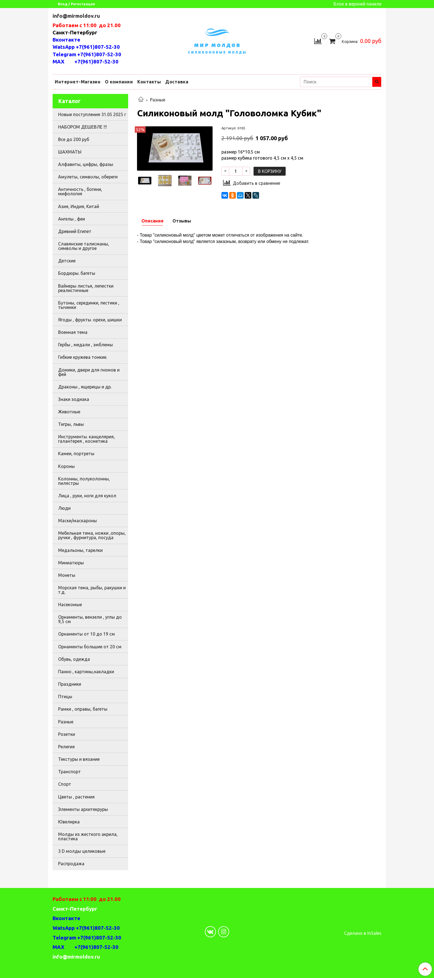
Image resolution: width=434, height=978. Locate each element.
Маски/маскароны (77, 520)
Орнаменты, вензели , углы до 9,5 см (90, 619)
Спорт (64, 784)
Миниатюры (71, 562)
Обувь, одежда (74, 659)
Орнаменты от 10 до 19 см (86, 633)
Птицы (65, 696)
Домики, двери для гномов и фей (89, 372)
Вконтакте (66, 40)
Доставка (176, 81)
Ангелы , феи (71, 218)
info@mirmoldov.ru (77, 16)
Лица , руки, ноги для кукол (87, 495)
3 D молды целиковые (81, 851)
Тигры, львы (71, 424)
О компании (119, 81)
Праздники (69, 684)
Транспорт (69, 771)
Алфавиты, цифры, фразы (85, 164)
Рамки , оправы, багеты (82, 708)
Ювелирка (69, 821)
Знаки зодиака (73, 399)
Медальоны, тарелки (80, 550)
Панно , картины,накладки (86, 671)
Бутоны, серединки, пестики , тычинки (88, 305)
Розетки (66, 734)
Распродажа (71, 863)
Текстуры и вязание (79, 759)
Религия (66, 746)
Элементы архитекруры (83, 809)
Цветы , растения (76, 796)
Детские (67, 260)
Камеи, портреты (76, 453)
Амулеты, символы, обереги (88, 176)
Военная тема (72, 332)
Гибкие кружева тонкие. (82, 357)
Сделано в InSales (362, 933)
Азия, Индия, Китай (78, 206)
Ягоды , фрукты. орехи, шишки (90, 319)
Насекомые (70, 604)
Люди (64, 508)
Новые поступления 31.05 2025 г (92, 114)
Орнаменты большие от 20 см (90, 646)
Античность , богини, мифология (80, 191)
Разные (157, 99)
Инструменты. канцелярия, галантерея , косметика (86, 439)
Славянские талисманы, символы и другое (83, 246)
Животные (69, 411)
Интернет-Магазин (77, 81)
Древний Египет (74, 231)
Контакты (149, 81)
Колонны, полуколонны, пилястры (84, 481)
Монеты (66, 575)
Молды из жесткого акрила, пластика (88, 836)
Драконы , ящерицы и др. (85, 386)
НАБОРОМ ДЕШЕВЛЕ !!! (82, 126)
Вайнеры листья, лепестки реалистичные (85, 288)
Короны (66, 466)
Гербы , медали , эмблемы (85, 344)
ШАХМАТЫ (69, 151)
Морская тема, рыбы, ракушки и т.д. (92, 590)
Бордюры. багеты (76, 273)
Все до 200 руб (73, 139)
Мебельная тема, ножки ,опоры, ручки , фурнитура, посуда (92, 535)
